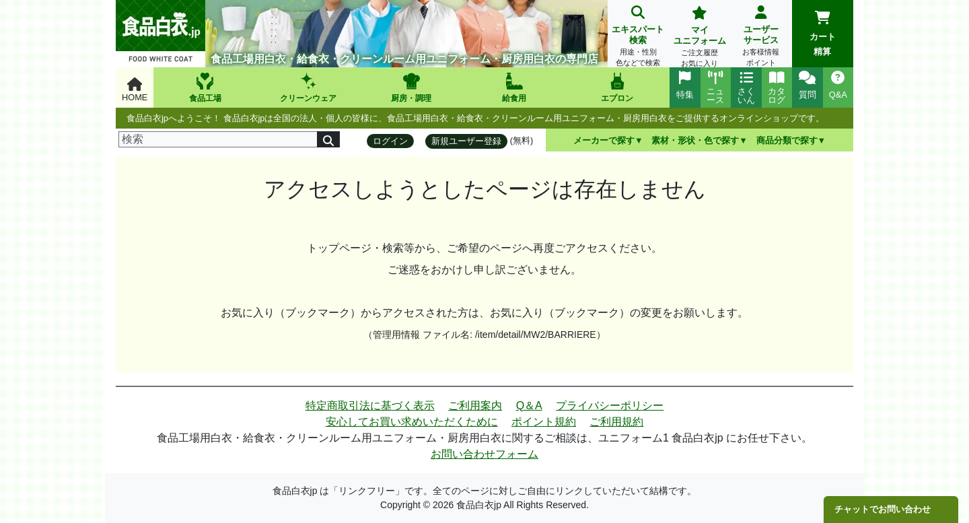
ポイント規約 (543, 421)
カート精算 (823, 34)
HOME (134, 89)
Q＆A (529, 405)
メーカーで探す (604, 140)
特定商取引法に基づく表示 (370, 405)
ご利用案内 (475, 405)
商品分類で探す (787, 140)
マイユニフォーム (699, 38)
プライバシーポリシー (609, 405)
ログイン (390, 141)
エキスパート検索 (638, 37)
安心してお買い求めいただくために (412, 421)
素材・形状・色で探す (695, 140)
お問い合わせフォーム (484, 454)
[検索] (218, 139)
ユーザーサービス (761, 37)
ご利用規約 (616, 421)
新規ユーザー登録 (466, 141)
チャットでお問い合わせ (882, 509)
